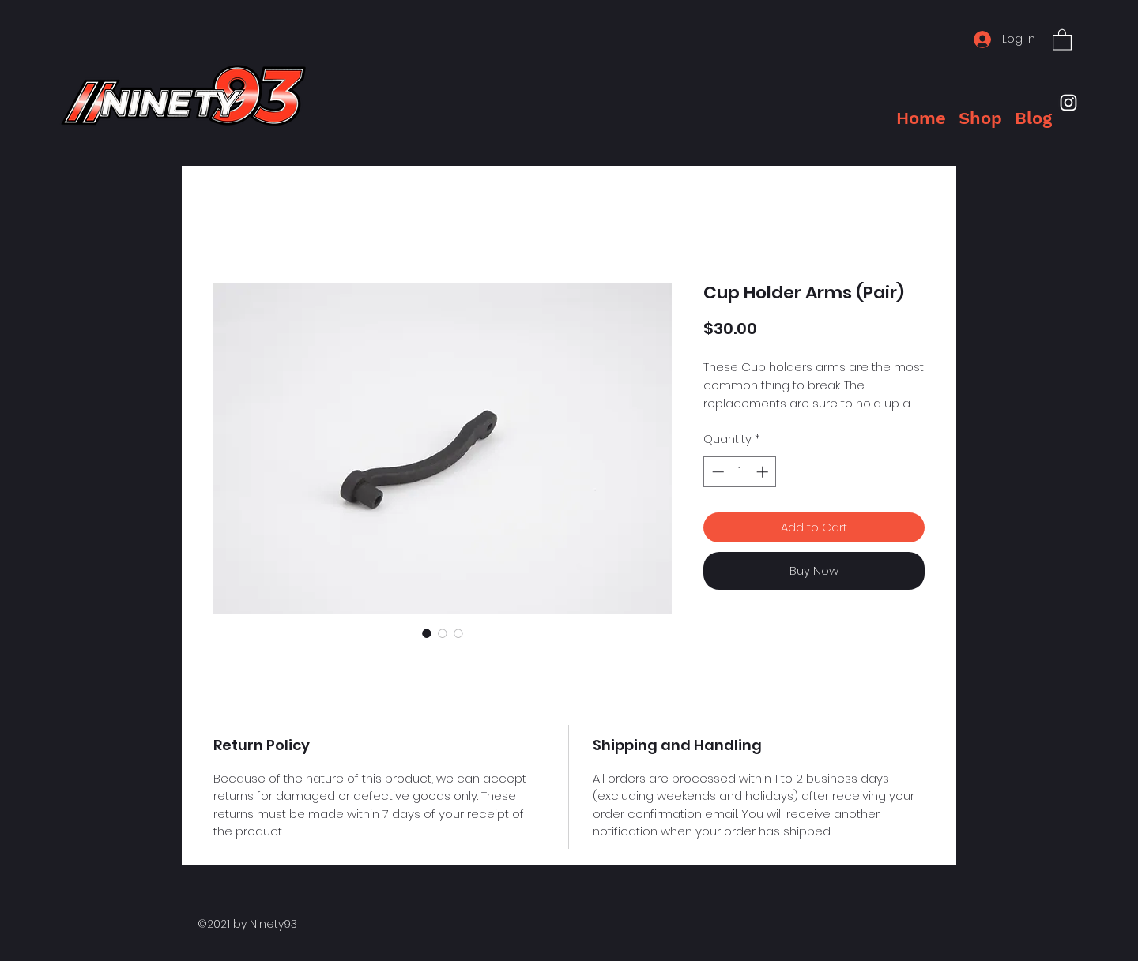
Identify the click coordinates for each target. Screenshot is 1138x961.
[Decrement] (716, 471)
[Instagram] (1068, 103)
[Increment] (763, 471)
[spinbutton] (740, 471)
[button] (1062, 39)
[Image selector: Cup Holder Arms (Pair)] (427, 633)
